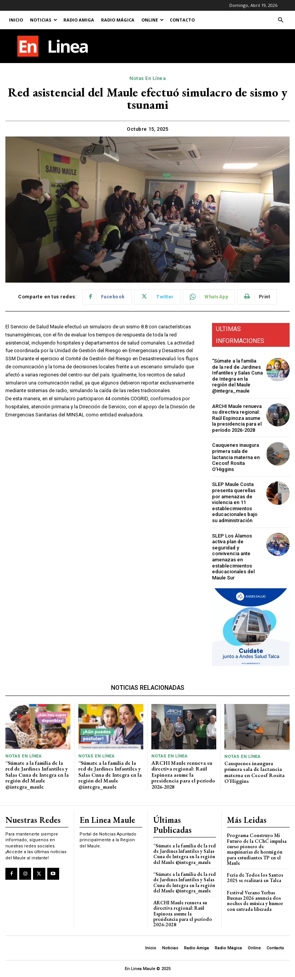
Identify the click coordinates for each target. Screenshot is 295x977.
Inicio (16, 20)
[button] (280, 20)
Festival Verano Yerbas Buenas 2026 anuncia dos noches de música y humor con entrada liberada (255, 900)
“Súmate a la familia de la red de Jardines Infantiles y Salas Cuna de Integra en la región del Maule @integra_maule (237, 376)
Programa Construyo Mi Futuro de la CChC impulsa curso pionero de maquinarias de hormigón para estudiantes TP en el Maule (257, 849)
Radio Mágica (117, 20)
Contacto (182, 20)
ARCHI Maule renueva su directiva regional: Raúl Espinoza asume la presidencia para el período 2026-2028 (237, 418)
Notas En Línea (147, 78)
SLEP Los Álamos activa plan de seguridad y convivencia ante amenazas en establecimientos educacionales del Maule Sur (233, 557)
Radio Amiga (78, 20)
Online (152, 20)
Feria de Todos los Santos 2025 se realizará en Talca (255, 878)
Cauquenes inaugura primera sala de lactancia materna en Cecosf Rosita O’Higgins (236, 457)
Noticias (43, 20)
